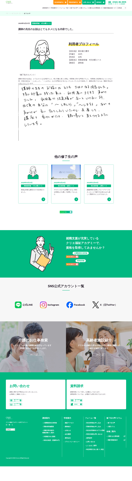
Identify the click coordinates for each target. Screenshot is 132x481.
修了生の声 (74, 8)
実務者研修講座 (49, 441)
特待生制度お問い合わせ (94, 449)
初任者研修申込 (60, 2)
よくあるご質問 (91, 460)
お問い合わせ (88, 2)
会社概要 (68, 449)
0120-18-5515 (119, 2)
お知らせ (68, 445)
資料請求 (100, 2)
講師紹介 (68, 441)
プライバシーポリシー (72, 456)
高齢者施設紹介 (108, 8)
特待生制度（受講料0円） (52, 455)
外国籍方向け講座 (49, 451)
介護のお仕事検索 (94, 8)
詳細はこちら (32, 361)
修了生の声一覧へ (66, 214)
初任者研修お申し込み (93, 437)
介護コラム (83, 8)
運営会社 (68, 453)
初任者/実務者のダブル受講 (95, 445)
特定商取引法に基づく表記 (95, 464)
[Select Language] (121, 8)
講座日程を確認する (80, 262)
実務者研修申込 (75, 2)
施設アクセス (69, 437)
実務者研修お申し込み (93, 441)
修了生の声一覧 (16, 13)
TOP (7, 13)
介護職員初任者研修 (50, 437)
